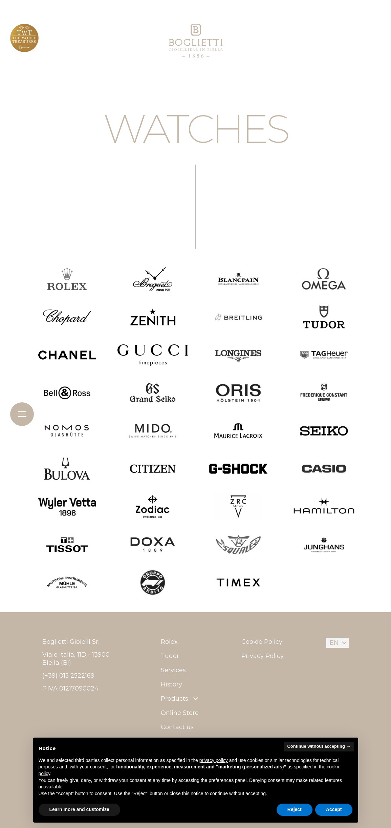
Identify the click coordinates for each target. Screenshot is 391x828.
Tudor (170, 656)
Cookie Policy (261, 641)
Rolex (169, 641)
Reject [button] (294, 809)
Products (180, 699)
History (171, 684)
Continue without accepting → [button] (318, 746)
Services (173, 670)
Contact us (177, 727)
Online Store (180, 713)
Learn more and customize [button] (79, 809)
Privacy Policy (262, 656)
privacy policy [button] (213, 760)
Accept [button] (334, 809)
